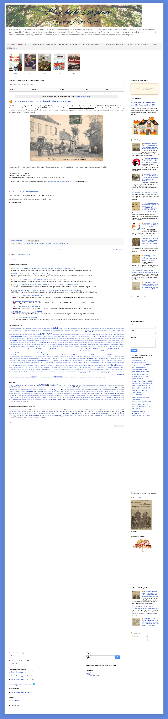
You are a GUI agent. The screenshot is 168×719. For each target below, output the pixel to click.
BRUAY (75, 387)
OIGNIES (39, 397)
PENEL (70, 367)
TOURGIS (42, 375)
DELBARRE (78, 342)
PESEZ (94, 367)
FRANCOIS (29, 353)
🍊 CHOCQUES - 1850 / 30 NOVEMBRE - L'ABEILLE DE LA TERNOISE (150, 224)
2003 (20, 417)
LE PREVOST (43, 358)
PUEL (103, 369)
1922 (102, 413)
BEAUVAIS (93, 385)
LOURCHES (27, 362)
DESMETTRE (37, 346)
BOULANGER (73, 332)
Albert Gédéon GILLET (139, 360)
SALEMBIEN (12, 373)
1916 (73, 413)
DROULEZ (121, 346)
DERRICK (107, 344)
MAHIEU (86, 362)
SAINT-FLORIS (117, 397)
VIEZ (22, 377)
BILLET (76, 330)
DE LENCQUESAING (59, 243)
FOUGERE (11, 353)
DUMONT (95, 349)
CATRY (39, 336)
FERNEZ (105, 389)
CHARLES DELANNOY (139, 367)
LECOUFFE (79, 358)
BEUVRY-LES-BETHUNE (34, 387)
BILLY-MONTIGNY (47, 387)
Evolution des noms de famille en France (144, 193)
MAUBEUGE (45, 395)
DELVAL (71, 344)
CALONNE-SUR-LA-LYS (30, 389)
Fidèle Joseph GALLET (139, 379)
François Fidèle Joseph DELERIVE (142, 381)
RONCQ (78, 397)
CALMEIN (88, 334)
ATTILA (23, 328)
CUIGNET (68, 338)
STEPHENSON (90, 373)
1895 (85, 411)
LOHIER (107, 360)
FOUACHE (109, 351)
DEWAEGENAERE (64, 346)
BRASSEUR (23, 334)
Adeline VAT (34, 328)
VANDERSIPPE (85, 375)
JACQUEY (48, 356)
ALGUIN (11, 328)
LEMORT (17, 360)
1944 (79, 415)
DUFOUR (78, 349)
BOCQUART (107, 330)
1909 (35, 413)
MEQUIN (48, 365)
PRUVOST (98, 369)
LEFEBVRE (90, 358)
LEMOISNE (12, 360)
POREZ (62, 369)
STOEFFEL (97, 373)
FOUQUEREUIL (13, 391)
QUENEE (115, 369)
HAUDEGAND (57, 354)
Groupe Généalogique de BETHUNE (21, 676)
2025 (42, 417)
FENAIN (99, 389)
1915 (66, 413)
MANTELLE (115, 362)
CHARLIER (64, 336)
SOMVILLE (69, 373)
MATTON (39, 365)
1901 (110, 411)
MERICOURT (54, 395)
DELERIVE (115, 342)
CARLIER (116, 334)
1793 (76, 409)
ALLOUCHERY (17, 328)
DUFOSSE (72, 349)
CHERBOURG (42, 389)
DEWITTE (77, 346)
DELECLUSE (104, 342)
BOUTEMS (108, 332)
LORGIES (111, 393)
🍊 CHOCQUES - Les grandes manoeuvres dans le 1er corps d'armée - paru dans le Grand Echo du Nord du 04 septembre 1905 (150, 286)
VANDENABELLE (68, 375)
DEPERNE (90, 344)
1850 (106, 409)
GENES (21, 391)
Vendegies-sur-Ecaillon (20, 401)
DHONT (82, 346)
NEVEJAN (106, 365)
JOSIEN (62, 356)
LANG (114, 356)
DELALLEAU (37, 342)
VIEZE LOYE (120, 399)
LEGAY (97, 358)
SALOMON (18, 373)
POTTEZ (66, 369)
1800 (85, 409)
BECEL (108, 328)
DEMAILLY (76, 344)
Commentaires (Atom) (24, 254)
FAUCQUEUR (70, 351)
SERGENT (58, 373)
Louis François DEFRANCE (140, 404)
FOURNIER (23, 353)
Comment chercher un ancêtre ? (138, 44)
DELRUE (59, 344)
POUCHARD (77, 369)
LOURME (32, 362)
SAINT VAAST (120, 371)
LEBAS (49, 358)
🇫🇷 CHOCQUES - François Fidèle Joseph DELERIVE (27, 295)
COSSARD (33, 338)
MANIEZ (104, 362)
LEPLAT (34, 360)
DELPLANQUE (48, 344)
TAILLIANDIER (114, 373)
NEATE (96, 365)
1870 (10, 411)
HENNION (93, 354)
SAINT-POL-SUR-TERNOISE (34, 399)
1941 (65, 415)
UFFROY (56, 375)
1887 (47, 411)
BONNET (27, 332)
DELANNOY (44, 342)
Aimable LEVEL (41, 328)
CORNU (27, 338)
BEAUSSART (103, 328)
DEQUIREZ (96, 344)
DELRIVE (54, 344)
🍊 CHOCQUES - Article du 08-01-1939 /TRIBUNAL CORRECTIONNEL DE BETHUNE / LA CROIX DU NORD (44, 285)
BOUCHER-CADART (64, 332)
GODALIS (62, 353)
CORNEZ (22, 338)
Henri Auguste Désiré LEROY (141, 386)
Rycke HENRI (91, 371)
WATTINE (70, 377)
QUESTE (11, 371)
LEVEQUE (61, 360)
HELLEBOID (87, 354)
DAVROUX (118, 338)
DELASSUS (65, 342)
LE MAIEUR (36, 358)
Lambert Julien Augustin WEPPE (142, 402)
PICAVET (118, 367)
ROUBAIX (86, 397)
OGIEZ (26, 367)
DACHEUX (95, 338)
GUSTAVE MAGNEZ (27, 354)
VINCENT (33, 377)
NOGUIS (16, 367)
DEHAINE (121, 340)
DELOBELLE (35, 344)
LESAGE (49, 360)
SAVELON (41, 373)
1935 (37, 415)
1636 (23, 409)
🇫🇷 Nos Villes (22, 44)
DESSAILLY (44, 346)
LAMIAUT (97, 356)
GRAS (94, 353)
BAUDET (29, 243)
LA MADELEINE (19, 393)
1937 (48, 415)
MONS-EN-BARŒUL (80, 395)
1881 (28, 411)
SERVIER (64, 373)
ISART (25, 356)
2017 (34, 417)
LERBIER (38, 360)
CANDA (99, 334)
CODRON (100, 336)
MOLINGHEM (69, 395)
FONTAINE (103, 351)
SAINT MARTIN (112, 371)
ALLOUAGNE (41, 385)
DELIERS (18, 344)
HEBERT (69, 354)
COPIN (114, 336)
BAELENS (47, 328)
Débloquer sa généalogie (114, 44)
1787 (63, 409)
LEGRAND (104, 358)
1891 (63, 411)
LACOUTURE (58, 393)
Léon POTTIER (137, 409)
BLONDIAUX (101, 330)
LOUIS (10, 362)
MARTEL (17, 365)
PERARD (85, 367)
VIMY (12, 401)
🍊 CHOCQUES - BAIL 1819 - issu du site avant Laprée (40, 101)
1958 (108, 415)
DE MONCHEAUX (34, 340)
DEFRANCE (115, 340)
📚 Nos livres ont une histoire (69, 44)
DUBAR (16, 349)
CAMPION (94, 334)
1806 (89, 409)
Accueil (59, 250)
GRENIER (103, 353)
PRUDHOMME (91, 369)
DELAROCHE (58, 342)
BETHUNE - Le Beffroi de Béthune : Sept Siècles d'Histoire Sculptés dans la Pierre (36, 274)
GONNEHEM (29, 391)
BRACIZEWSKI (120, 332)
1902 (116, 411)
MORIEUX (86, 365)
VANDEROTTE (76, 375)
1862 (121, 409)
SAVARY (36, 373)
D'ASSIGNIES (82, 338)
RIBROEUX (56, 371)
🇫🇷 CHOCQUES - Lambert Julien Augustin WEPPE (26, 312)
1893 (73, 411)
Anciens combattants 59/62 (92, 44)
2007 (25, 417)
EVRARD (41, 351)
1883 (37, 411)
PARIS (45, 397)
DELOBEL (28, 344)
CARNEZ (121, 334)
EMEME (18, 351)
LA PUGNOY (28, 393)
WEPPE (80, 377)
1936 (43, 415)
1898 (100, 411)
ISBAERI (29, 356)
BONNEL (22, 332)
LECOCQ (67, 358)
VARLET (113, 375)
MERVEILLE (54, 365)
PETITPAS (108, 367)
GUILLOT (19, 354)
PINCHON (16, 369)
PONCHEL (56, 369)
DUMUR (101, 349)
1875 (14, 411)
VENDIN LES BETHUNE (82, 399)
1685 (32, 409)
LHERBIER (68, 360)
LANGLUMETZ (120, 356)
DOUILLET (109, 346)
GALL (34, 353)
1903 (10, 413)
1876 (19, 411)
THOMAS (26, 375)
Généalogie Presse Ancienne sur (24, 685)
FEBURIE (92, 389)
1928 (122, 413)
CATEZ (30, 336)
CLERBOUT (88, 336)
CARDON (110, 334)
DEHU (10, 342)
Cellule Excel (15, 700)
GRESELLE (109, 353)
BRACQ (11, 334)
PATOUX (54, 367)
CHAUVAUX (75, 336)
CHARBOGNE (57, 336)
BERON (35, 330)
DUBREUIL (33, 349)
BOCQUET (113, 330)
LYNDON (60, 362)
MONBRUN (72, 365)
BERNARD (30, 330)
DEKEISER (15, 342)
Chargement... (13, 259)
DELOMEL (41, 344)
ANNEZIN (53, 385)
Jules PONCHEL (137, 395)
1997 (12, 417)
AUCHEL (73, 385)
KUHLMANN (87, 356)
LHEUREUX (75, 360)
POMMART (49, 369)
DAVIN (113, 338)
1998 (16, 417)
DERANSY (102, 344)
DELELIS (110, 342)
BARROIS (71, 328)
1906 (24, 413)
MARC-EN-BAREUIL (28, 395)
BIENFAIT (63, 330)
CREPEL (56, 338)
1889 (52, 411)
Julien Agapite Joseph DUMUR (141, 397)
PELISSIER (65, 367)
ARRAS (66, 385)
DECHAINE (90, 340)
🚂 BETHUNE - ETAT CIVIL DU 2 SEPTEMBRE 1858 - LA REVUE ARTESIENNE (150, 160)
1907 (30, 413)
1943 (75, 415)
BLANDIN (85, 330)
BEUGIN (50, 330)
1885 (42, 411)
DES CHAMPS (120, 344)
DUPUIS (116, 349)
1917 (78, 413)
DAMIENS (100, 338)
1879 (23, 411)
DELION (24, 344)
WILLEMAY (92, 377)
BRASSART (16, 334)
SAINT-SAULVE (47, 399)
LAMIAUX (103, 356)
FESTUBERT (113, 389)
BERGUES (109, 385)
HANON (51, 354)
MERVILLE (61, 395)
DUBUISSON (39, 349)
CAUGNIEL (50, 336)
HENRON (99, 354)
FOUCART (121, 351)
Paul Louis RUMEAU (138, 411)
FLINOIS (98, 351)
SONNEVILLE (76, 373)
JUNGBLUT (67, 356)
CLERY (93, 336)
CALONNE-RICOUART (15, 389)
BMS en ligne (12, 48)
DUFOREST (66, 349)
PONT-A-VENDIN (53, 397)
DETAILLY (49, 346)
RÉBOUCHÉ (99, 371)
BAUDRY (88, 328)
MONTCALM (90, 395)
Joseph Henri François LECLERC (142, 390)
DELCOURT (91, 342)
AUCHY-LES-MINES (84, 385)
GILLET (58, 353)
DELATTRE (71, 342)
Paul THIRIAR (109, 369)
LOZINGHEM (12, 395)
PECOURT (59, 367)
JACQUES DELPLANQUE (38, 356)
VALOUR (61, 375)
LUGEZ (50, 362)
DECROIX (104, 340)
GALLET (39, 353)
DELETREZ (12, 344)
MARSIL (11, 365)
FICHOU (76, 351)
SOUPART (83, 373)
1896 (89, 411)
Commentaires (137, 640)
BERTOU (45, 330)
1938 (53, 415)
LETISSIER (55, 360)
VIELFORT (103, 399)
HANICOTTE (45, 354)
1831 (98, 409)
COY (53, 338)
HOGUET (11, 356)
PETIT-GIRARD (100, 367)
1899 (105, 411)
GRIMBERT (115, 353)
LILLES (104, 393)
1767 (58, 409)
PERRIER (90, 367)
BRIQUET (73, 334)
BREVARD (62, 334)
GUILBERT (121, 353)
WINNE (103, 377)
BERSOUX (40, 330)
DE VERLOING (58, 340)
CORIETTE (12, 338)
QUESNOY (121, 369)
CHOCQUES (49, 243)
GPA (10, 656)
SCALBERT (47, 373)
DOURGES (85, 389)
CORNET (17, 338)
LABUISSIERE (48, 393)
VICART (19, 377)
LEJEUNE (111, 358)
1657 (28, 409)
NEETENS (101, 365)
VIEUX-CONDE (111, 399)
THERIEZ (17, 375)
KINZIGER (80, 356)
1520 (19, 409)
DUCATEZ (53, 349)
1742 (45, 409)
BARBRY (66, 328)
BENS (25, 330)
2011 (29, 417)
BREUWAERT (56, 334)
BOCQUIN (11, 332)
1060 (10, 409)
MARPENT (121, 362)
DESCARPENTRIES (21, 346)
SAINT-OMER (13, 399)
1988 (122, 415)
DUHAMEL (86, 348)
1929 (12, 415)
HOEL (122, 354)
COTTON (38, 338)
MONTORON (78, 365)
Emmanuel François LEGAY (140, 374)
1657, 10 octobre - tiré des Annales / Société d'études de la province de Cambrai (145, 271)
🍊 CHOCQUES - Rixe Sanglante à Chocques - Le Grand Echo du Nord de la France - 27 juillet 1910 (150, 258)
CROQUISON (62, 338)
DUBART (21, 349)
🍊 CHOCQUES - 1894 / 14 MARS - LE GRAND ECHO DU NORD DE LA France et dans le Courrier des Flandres (150, 177)
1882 (32, 411)
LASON (18, 358)
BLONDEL (94, 330)
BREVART (67, 334)
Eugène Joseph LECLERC (140, 376)
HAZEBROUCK (59, 391)
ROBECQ (70, 397)
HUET (21, 356)
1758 (54, 409)
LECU (84, 358)
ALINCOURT (30, 385)
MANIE (94, 362)
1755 (49, 409)
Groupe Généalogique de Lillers (20, 692)
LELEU (116, 358)
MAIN (90, 362)
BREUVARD (36, 334)
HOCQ (118, 354)
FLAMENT (87, 351)
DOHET (95, 346)
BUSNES (105, 387)
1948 (89, 415)
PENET (76, 367)
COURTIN (43, 338)
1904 (15, 413)
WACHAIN (48, 377)
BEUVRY (23, 387)
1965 (113, 415)
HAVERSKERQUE (48, 391)
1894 (79, 411)
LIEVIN (89, 393)
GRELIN (98, 353)
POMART (43, 369)
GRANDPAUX (88, 353)
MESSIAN (59, 365)
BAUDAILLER (77, 328)
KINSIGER (74, 356)
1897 (95, 411)
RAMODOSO (32, 371)
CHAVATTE (81, 336)
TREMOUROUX (49, 375)
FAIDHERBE (56, 351)
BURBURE (97, 387)
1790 (67, 409)
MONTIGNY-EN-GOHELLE (102, 395)
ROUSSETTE (79, 371)
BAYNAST (93, 328)
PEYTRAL (113, 367)
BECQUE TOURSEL (115, 328)
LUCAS (46, 362)
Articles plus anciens (117, 250)
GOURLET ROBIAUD (75, 353)
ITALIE (118, 391)
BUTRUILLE (83, 334)
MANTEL (109, 362)
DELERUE (121, 342)
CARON (11, 336)
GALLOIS (49, 353)
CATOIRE (34, 336)
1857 (111, 409)
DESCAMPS (12, 346)
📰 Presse (11, 44)
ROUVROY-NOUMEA (96, 397)
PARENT (48, 367)
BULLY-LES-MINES (86, 387)
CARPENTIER (17, 336)
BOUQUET (96, 332)
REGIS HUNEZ (49, 371)
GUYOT (39, 354)
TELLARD (121, 373)
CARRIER (25, 336)
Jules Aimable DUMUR (139, 392)
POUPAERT (84, 369)
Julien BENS (136, 399)
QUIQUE (26, 371)
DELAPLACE (51, 342)
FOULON (17, 353)
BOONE (45, 332)
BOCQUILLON (120, 330)
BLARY (89, 330)
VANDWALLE (92, 375)
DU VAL (11, 349)
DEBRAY (78, 340)
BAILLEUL (54, 328)
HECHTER (75, 355)
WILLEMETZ (98, 377)
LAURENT (23, 358)
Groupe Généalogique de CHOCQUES (22, 672)
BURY (77, 334)
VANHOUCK (99, 375)
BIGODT (68, 330)
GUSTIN (35, 354)
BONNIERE (33, 332)
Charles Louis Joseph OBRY (141, 372)
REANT (42, 371)
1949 (93, 415)
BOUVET (113, 332)
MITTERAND (66, 365)
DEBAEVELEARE (67, 340)
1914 (58, 413)
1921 (97, 413)
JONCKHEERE (55, 356)
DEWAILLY (71, 346)
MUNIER (92, 365)
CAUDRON (42, 243)
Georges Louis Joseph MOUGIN (142, 383)
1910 (40, 413)
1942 (70, 415)
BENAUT (21, 330)
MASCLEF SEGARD (26, 365)
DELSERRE (65, 344)
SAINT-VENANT (57, 399)
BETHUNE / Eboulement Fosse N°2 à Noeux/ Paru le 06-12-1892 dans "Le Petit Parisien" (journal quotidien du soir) (46, 290)
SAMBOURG (25, 373)
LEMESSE (121, 358)
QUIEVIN (21, 371)
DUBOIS (26, 349)
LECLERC (55, 358)
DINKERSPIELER (88, 346)
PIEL (122, 367)
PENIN (80, 367)
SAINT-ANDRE (107, 397)
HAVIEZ (63, 355)
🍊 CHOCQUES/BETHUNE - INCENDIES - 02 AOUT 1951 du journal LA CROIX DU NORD (38, 279)
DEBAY (74, 340)
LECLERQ (61, 358)
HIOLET (114, 354)
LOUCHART (120, 360)
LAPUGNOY (67, 393)
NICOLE (114, 365)
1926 (117, 413)
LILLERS (96, 393)
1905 (19, 413)
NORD (20, 397)
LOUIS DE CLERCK (18, 362)
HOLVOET (16, 356)
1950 (98, 415)
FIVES (120, 389)
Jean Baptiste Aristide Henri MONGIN (143, 388)
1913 (53, 413)
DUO (106, 349)
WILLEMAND (85, 377)
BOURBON (102, 332)
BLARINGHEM (57, 387)
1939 (59, 415)
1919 (88, 413)
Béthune (112, 387)
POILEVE (32, 369)
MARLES (37, 395)
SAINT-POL (22, 399)
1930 (17, 415)
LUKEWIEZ (55, 362)
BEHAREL (11, 330)
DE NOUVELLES (44, 340)
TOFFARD (36, 375)
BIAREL (55, 330)
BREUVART (46, 334)
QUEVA (16, 371)
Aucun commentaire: (17, 240)
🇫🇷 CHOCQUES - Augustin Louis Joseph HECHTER (27, 306)
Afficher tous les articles (83, 96)
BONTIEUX (39, 332)
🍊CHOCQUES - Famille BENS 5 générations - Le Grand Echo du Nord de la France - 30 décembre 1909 (43, 268)
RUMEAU (85, 371)
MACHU (65, 362)
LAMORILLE (109, 356)
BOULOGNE (89, 332)
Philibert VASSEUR (138, 413)
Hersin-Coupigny (109, 391)
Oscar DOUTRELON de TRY (39, 367)
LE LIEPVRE (29, 358)
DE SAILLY (51, 340)
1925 (112, 413)
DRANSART (115, 346)
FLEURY (93, 351)
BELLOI (17, 330)
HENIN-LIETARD (82, 391)
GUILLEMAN (12, 354)
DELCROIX (97, 342)
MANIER (98, 362)
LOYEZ (41, 362)
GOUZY (83, 353)
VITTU (39, 377)
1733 (36, 409)
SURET (68, 243)
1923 (107, 413)
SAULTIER (31, 373)
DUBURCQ (47, 349)
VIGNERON (27, 377)
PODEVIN (27, 369)
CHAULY (69, 336)
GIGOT (54, 353)
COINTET (105, 336)
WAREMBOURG (57, 377)
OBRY (23, 367)
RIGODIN (61, 371)
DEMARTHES (83, 344)
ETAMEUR (30, 351)
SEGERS (53, 373)
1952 (104, 415)
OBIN (20, 367)
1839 (102, 409)
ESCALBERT (23, 351)
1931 (23, 415)
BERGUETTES (118, 385)
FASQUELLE (63, 351)
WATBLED (64, 377)
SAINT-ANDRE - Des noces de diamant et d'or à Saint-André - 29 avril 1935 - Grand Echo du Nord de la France (150, 242)
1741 (41, 409)
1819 (24, 243)
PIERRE (11, 369)
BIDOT (59, 330)
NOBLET (11, 367)
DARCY (110, 338)
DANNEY (105, 338)
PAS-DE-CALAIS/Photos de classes (43, 44)
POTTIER (71, 369)
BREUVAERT (29, 334)
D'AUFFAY (89, 338)
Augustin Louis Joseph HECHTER (142, 365)
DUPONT (111, 349)
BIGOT (72, 330)
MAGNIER (74, 362)
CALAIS (119, 387)
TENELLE (11, 375)
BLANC (80, 330)
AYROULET (28, 328)
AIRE (10, 385)
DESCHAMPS (30, 346)
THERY (21, 375)
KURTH (93, 356)
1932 (27, 415)
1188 (15, 409)
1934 (32, 415)
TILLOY (31, 375)
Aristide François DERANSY (140, 362)
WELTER (75, 377)
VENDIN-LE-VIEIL (94, 399)
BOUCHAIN (56, 332)
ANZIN (60, 385)
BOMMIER (17, 332)
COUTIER (48, 338)
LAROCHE (12, 358)
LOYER (37, 362)
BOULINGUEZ (80, 332)
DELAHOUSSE (29, 342)
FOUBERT (115, 351)
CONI (109, 336)
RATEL (37, 371)
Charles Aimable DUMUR (140, 369)
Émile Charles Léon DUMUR (141, 416)
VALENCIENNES (70, 399)
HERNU (104, 354)
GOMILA (67, 353)
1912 (48, 413)
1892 (68, 411)
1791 (71, 409)
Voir (15, 74)
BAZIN (97, 328)
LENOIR (29, 360)
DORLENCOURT (102, 346)
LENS (83, 393)
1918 (82, 413)
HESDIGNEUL (92, 391)
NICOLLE (121, 365)
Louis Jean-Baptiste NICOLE (141, 406)
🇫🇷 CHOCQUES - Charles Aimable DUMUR (24, 317)
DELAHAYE (21, 342)
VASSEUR (120, 375)
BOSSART (49, 332)
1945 (84, 415)
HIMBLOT (109, 354)
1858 (116, 409)
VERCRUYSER (13, 377)
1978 (118, 415)
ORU (30, 367)
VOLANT (44, 377)
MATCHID (14, 664)
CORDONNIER (120, 336)
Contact (155, 44)
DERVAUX (113, 344)
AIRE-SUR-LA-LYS (19, 385)
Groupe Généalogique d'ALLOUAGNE (22, 679)
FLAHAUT (81, 351)
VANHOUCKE (106, 375)
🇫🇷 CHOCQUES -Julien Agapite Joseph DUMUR (25, 301)
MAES (69, 362)
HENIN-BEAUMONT (70, 391)
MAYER (44, 365)
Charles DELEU (75, 338)
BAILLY (61, 328)
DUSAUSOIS (12, 351)
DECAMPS (83, 340)
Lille (20, 395)
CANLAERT (104, 334)
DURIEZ (122, 349)
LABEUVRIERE (38, 393)
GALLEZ (45, 353)
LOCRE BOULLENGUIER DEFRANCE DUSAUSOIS (91, 360)
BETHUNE (35, 243)
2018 (38, 417)
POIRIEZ (37, 369)
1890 (57, 411)
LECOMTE (73, 358)
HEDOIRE (81, 354)
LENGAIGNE (23, 360)
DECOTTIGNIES (98, 340)
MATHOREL (34, 365)
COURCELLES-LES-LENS (73, 389)
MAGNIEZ (80, 362)
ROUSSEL (72, 371)
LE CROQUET (76, 393)
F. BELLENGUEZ (48, 351)
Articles (135, 636)
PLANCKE (21, 369)
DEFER (109, 340)
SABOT (105, 371)
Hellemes (101, 391)
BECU (122, 328)
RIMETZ (67, 371)
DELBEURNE (84, 342)
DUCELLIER (60, 349)
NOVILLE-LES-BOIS (29, 397)
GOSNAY (39, 391)
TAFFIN (108, 373)
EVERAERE (36, 351)
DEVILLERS (56, 346)
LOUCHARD (113, 360)
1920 (92, 413)
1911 (44, 413)
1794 (80, 409)
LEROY (44, 360)
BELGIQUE (101, 385)
